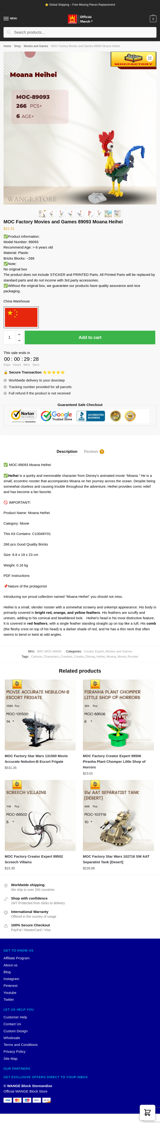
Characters (51, 656)
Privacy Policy (14, 1051)
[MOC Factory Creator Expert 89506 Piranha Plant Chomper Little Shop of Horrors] (118, 715)
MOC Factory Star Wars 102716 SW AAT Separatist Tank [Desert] (116, 859)
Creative (66, 656)
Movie (122, 656)
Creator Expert (94, 651)
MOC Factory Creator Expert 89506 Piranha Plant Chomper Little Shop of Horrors (114, 761)
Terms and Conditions (21, 1045)
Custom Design (16, 1031)
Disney (90, 656)
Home (7, 46)
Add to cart (90, 337)
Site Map (10, 1059)
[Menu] (6, 19)
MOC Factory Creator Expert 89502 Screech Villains (34, 859)
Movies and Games (36, 46)
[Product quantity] (9, 337)
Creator (79, 656)
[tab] (67, 447)
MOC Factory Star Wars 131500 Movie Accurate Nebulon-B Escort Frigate (36, 758)
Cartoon (36, 656)
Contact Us (12, 1024)
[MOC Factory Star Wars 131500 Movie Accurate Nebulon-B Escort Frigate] (40, 715)
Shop (17, 46)
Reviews (91, 451)
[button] (147, 1112)
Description (67, 452)
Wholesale (12, 1038)
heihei (100, 656)
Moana (111, 656)
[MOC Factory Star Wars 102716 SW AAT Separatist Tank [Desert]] (118, 815)
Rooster (133, 656)
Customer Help (15, 1017)
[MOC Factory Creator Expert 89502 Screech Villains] (40, 815)
